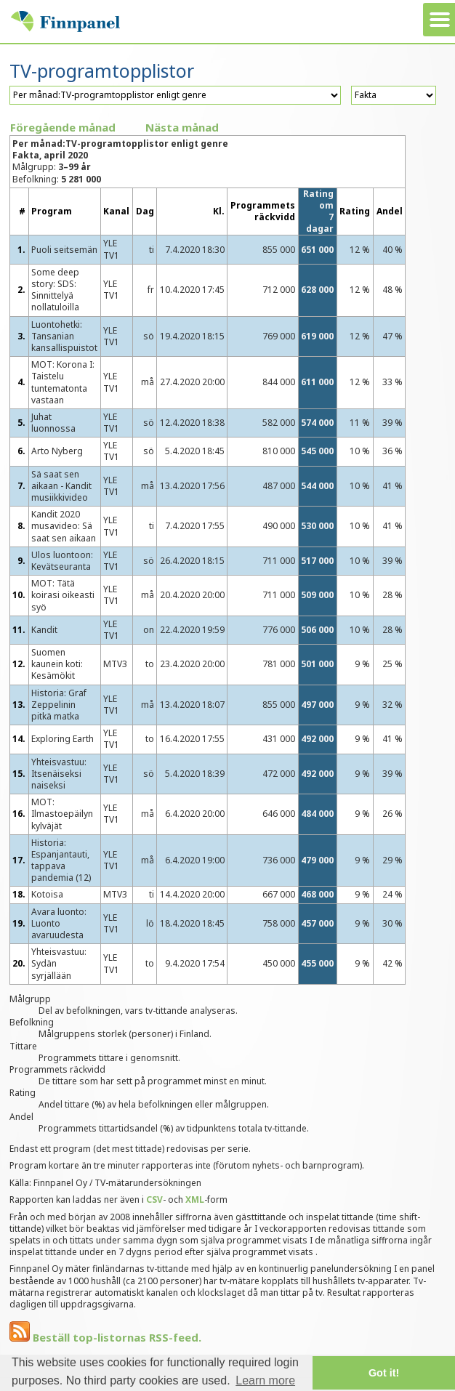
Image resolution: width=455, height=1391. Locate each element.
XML (194, 1199)
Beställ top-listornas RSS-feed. (105, 1337)
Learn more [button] (265, 1380)
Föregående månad (63, 127)
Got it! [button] (384, 1373)
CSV (154, 1199)
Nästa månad (182, 127)
